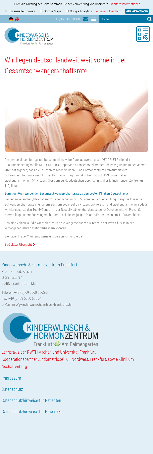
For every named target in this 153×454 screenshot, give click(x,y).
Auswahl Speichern (108, 11)
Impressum (11, 378)
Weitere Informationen (125, 4)
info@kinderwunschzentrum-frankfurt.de (42, 304)
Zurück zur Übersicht (20, 244)
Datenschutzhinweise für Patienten (31, 400)
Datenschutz (12, 389)
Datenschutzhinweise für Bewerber (31, 411)
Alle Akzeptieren (137, 11)
